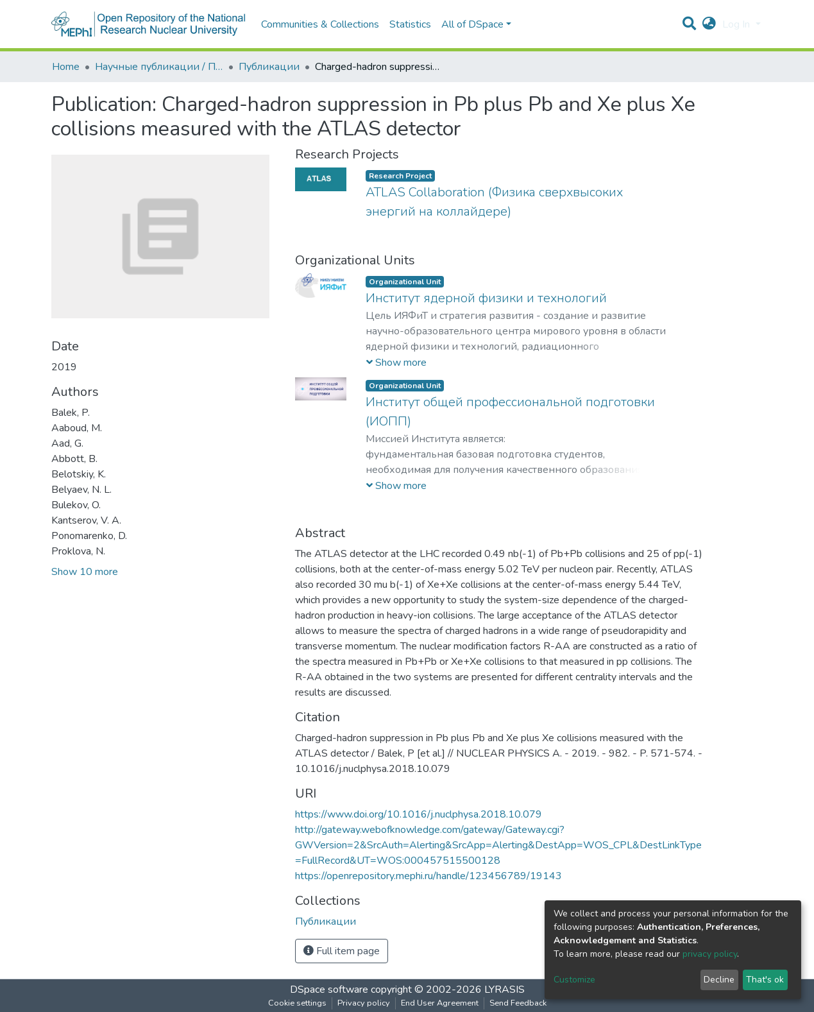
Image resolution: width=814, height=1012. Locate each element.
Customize (574, 979)
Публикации (269, 67)
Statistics (410, 24)
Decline (719, 979)
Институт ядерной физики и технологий (486, 298)
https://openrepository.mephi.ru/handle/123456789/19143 (428, 876)
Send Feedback (518, 1003)
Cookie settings (297, 1003)
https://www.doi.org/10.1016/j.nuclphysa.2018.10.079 (418, 814)
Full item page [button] (341, 951)
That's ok (765, 979)
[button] (709, 24)
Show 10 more (84, 572)
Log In (737, 24)
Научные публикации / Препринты (159, 67)
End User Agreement (440, 1003)
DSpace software (329, 989)
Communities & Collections (320, 24)
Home (66, 67)
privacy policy (710, 954)
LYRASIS (504, 989)
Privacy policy (363, 1003)
